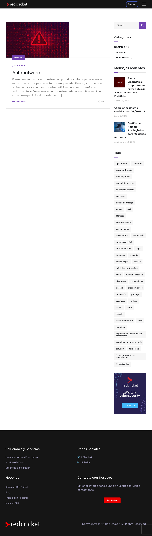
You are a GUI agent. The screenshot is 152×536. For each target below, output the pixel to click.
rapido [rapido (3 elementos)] (119, 307)
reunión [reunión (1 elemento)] (119, 314)
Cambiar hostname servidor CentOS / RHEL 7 (129, 109)
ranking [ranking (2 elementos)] (133, 301)
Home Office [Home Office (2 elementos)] (122, 235)
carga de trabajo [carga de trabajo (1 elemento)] (124, 170)
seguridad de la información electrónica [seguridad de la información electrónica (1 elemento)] (129, 334)
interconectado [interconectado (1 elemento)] (123, 248)
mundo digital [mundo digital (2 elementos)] (122, 261)
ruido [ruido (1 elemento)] (140, 320)
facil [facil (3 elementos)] (129, 209)
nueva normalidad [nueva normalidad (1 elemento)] (134, 274)
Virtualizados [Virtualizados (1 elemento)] (122, 364)
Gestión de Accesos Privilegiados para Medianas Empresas (130, 130)
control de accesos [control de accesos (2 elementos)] (125, 183)
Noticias (19, 57)
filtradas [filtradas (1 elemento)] (120, 215)
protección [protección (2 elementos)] (121, 294)
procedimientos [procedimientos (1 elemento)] (135, 287)
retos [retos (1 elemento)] (129, 307)
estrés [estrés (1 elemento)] (119, 209)
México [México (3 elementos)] (137, 261)
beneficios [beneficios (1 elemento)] (137, 163)
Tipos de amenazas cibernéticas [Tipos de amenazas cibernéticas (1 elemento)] (125, 356)
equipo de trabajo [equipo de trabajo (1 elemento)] (124, 202)
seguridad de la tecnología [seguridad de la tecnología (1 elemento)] (129, 342)
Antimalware (26, 72)
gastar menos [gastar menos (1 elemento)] (122, 229)
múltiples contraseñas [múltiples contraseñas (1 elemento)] (127, 268)
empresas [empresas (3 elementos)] (120, 196)
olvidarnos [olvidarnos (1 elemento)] (121, 281)
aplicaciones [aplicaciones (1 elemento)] (122, 163)
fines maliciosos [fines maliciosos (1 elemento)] (123, 222)
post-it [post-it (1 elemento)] (119, 287)
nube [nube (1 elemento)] (118, 274)
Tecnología (121, 57)
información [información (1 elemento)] (138, 235)
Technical (120, 52)
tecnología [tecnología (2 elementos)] (134, 348)
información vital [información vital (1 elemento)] (124, 242)
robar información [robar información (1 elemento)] (124, 320)
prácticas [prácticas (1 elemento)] (120, 301)
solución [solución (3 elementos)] (120, 348)
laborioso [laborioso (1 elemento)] (120, 255)
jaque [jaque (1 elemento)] (138, 248)
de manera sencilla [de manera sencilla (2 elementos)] (125, 189)
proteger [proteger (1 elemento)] (135, 294)
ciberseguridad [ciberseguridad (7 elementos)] (123, 176)
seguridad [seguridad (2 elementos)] (120, 327)
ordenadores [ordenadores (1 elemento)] (137, 281)
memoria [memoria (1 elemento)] (134, 255)
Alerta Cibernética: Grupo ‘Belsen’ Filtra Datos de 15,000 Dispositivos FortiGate (129, 87)
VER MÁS (19, 101)
